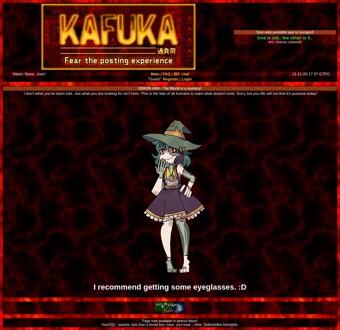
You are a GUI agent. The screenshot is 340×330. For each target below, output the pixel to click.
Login (186, 79)
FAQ (167, 74)
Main (155, 74)
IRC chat (181, 74)
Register (170, 79)
